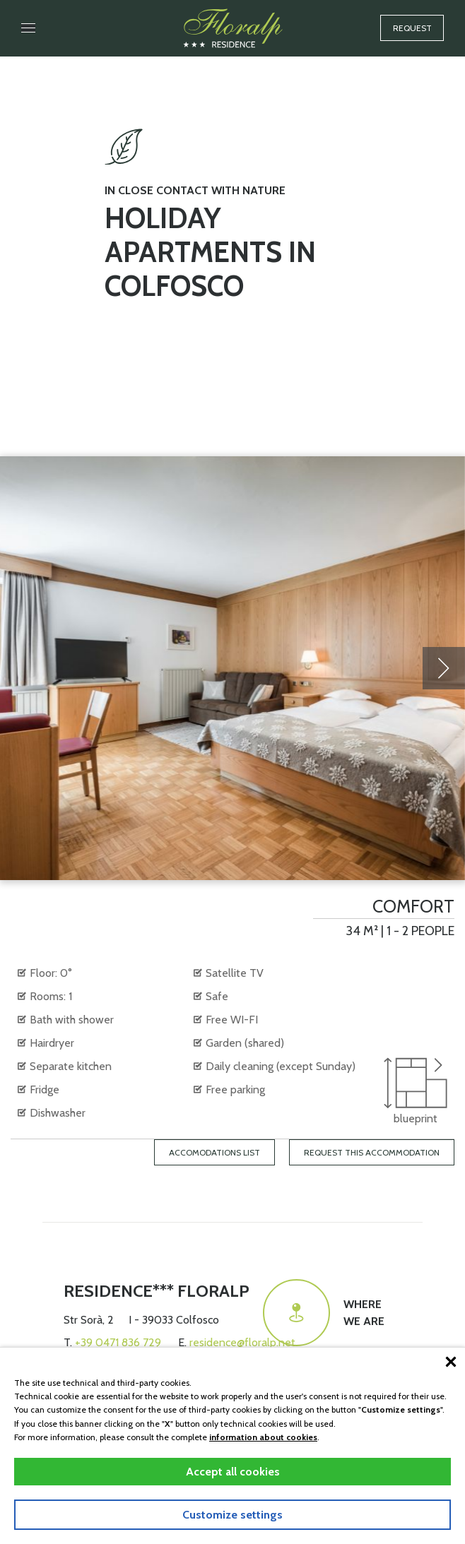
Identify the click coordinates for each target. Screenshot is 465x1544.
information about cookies (263, 1437)
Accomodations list (214, 1152)
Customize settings (232, 1514)
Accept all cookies (233, 1471)
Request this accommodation (372, 1152)
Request (412, 28)
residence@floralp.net (242, 1342)
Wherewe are (323, 1312)
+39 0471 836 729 (118, 1342)
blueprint (415, 1091)
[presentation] (444, 668)
